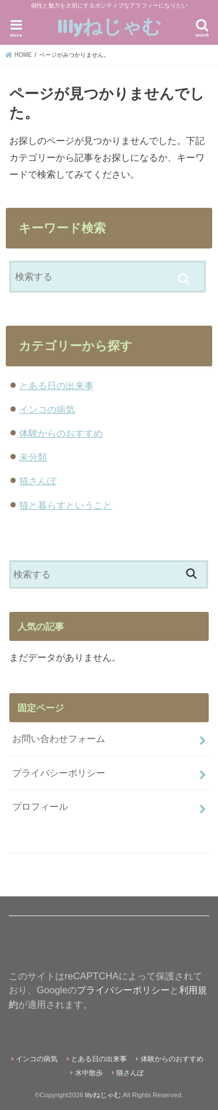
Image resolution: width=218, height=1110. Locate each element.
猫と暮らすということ (65, 505)
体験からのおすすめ (61, 433)
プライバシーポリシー (58, 772)
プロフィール (40, 806)
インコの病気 (47, 409)
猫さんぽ (37, 480)
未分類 (33, 457)
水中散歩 (89, 1072)
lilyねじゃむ (109, 26)
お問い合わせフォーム (58, 738)
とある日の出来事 (56, 385)
